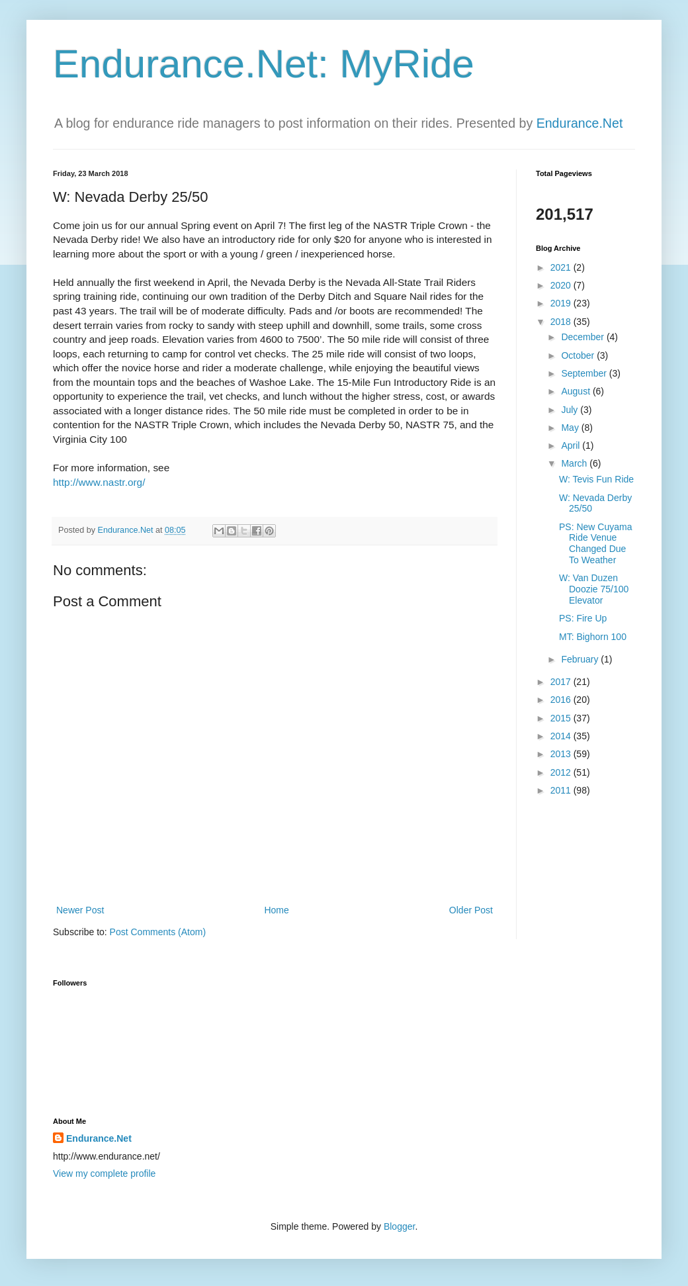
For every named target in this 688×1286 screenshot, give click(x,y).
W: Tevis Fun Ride (596, 479)
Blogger (399, 1226)
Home (276, 910)
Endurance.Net (580, 123)
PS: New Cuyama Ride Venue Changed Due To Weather (595, 543)
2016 (562, 699)
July (570, 409)
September (585, 373)
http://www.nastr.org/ (99, 482)
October (579, 355)
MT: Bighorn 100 (592, 636)
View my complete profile (104, 1173)
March (575, 463)
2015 (562, 718)
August (576, 391)
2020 (562, 285)
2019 (562, 303)
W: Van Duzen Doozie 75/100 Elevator (593, 589)
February (581, 659)
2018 (562, 321)
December (583, 337)
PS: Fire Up (583, 618)
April (571, 445)
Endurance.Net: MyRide (263, 64)
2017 (562, 681)
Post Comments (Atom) (158, 932)
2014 (562, 736)
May (571, 427)
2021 (562, 267)
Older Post (471, 910)
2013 (562, 754)
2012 (562, 772)
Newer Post (80, 910)
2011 (562, 790)
